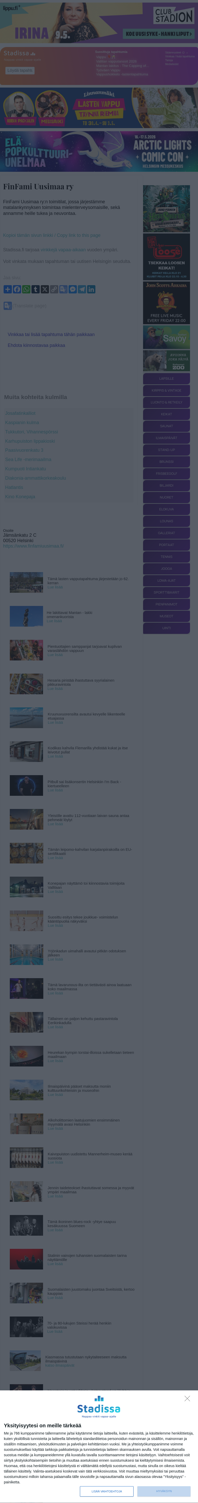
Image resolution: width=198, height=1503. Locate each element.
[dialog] (99, 1447)
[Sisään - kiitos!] (189, 1400)
